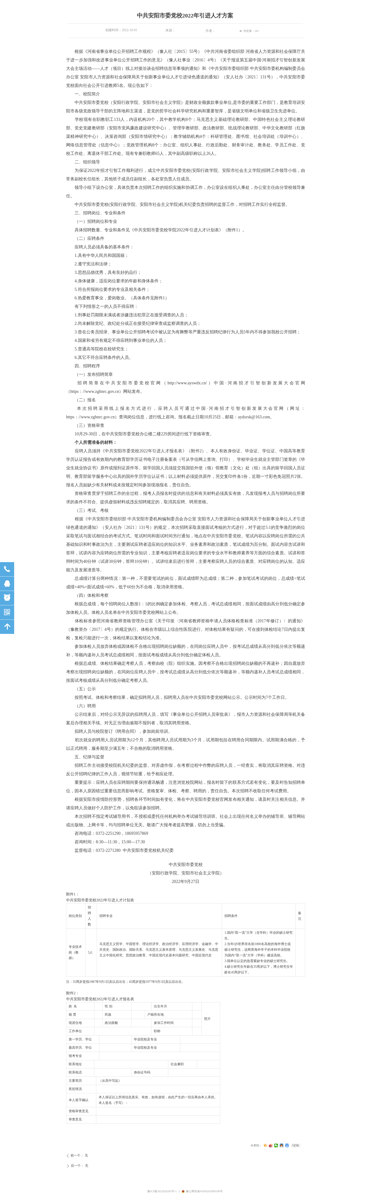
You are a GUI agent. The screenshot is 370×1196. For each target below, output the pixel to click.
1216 (295, 1145)
